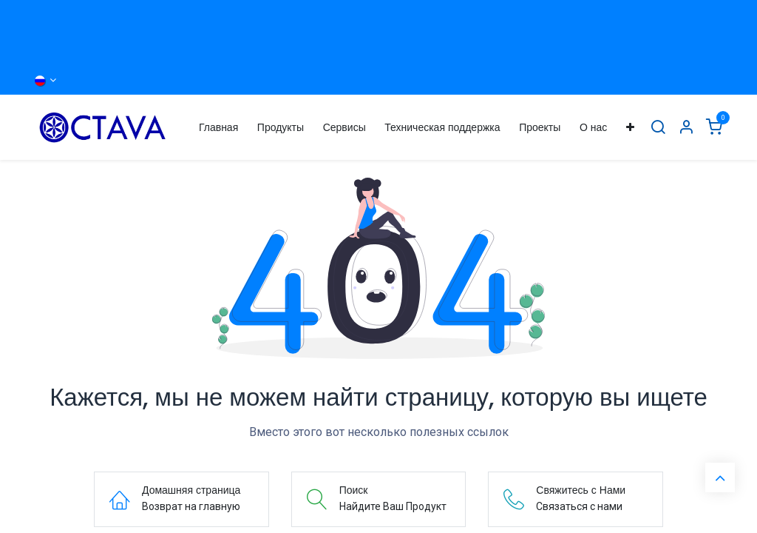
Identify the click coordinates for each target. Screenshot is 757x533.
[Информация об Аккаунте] (686, 127)
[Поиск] (658, 127)
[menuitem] (218, 127)
